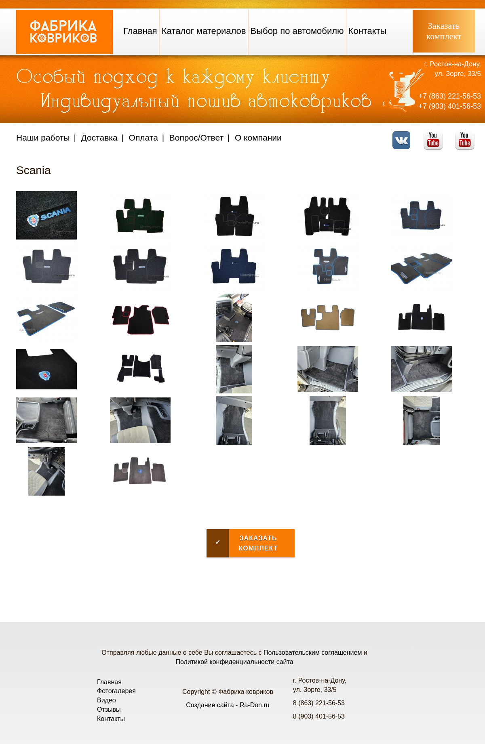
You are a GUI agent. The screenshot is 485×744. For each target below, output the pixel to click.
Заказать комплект (242, 543)
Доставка (99, 137)
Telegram (467, 135)
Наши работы (43, 137)
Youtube (435, 135)
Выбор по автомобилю (297, 31)
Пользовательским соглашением (313, 652)
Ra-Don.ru (255, 705)
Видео (106, 700)
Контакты (367, 31)
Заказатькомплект (444, 31)
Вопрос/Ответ (196, 137)
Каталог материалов (204, 31)
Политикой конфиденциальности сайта (234, 661)
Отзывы (109, 709)
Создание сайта (210, 705)
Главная (140, 31)
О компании (258, 137)
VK (403, 135)
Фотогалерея (116, 690)
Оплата (143, 137)
